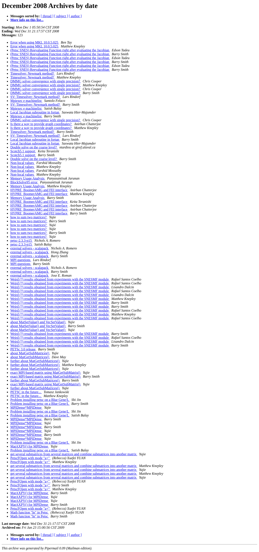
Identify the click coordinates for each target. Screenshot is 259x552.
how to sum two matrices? (28, 217)
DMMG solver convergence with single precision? (45, 81)
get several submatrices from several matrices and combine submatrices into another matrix (73, 454)
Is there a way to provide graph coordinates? (41, 124)
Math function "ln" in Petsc (29, 512)
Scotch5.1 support (23, 151)
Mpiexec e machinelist (26, 101)
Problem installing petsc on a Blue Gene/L (40, 400)
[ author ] (75, 16)
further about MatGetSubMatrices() (35, 361)
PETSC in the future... (26, 392)
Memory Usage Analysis (27, 178)
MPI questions (20, 260)
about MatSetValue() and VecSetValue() (38, 322)
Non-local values (22, 163)
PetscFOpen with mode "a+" (30, 458)
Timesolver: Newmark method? (32, 73)
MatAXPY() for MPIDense (29, 446)
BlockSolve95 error (24, 182)
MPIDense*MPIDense (26, 407)
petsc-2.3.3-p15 (21, 240)
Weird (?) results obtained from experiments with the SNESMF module (60, 279)
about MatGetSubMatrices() (30, 353)
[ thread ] (47, 16)
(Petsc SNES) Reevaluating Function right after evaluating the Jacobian (60, 50)
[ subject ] (61, 16)
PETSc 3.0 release (23, 349)
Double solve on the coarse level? (34, 147)
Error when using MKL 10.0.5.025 (34, 42)
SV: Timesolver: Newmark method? (35, 97)
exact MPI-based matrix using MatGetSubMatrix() (45, 372)
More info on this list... (27, 20)
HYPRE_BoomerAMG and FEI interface (39, 190)
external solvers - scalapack (29, 248)
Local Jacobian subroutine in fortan (35, 112)
